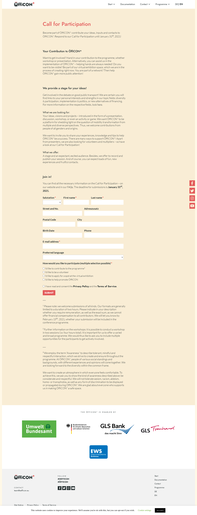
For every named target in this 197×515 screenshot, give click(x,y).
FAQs (70, 187)
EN (181, 4)
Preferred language (53, 252)
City (79, 219)
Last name (97, 197)
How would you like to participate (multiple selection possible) (77, 263)
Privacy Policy (33, 505)
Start (110, 4)
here (99, 105)
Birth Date (48, 230)
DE (176, 4)
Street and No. (50, 208)
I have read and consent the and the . (80, 286)
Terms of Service (49, 505)
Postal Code (49, 219)
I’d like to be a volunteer (56, 272)
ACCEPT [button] (160, 510)
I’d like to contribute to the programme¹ (64, 268)
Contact (144, 4)
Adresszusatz (91, 208)
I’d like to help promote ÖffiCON (60, 279)
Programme (161, 4)
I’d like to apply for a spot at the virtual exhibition (68, 275)
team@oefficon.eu (21, 490)
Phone (87, 230)
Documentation (127, 4)
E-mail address (51, 241)
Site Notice (18, 505)
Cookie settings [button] (144, 510)
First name (69, 197)
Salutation (49, 197)
